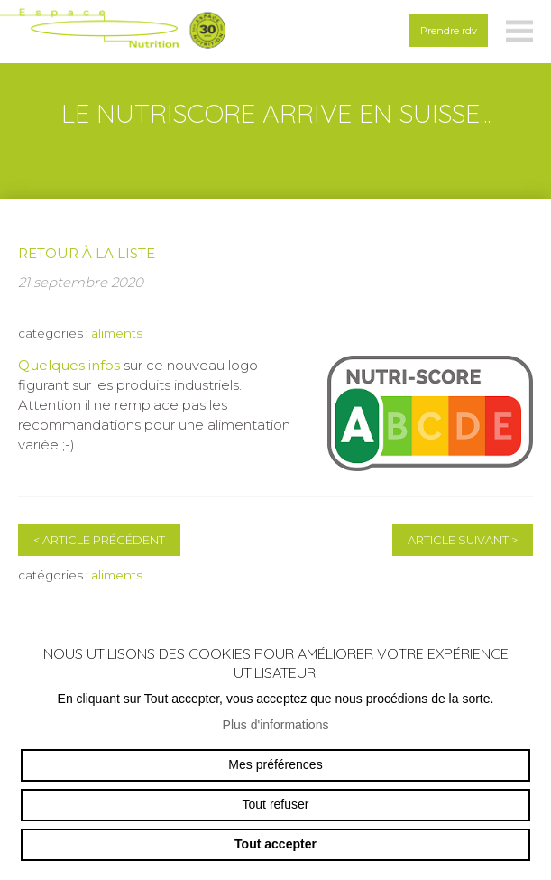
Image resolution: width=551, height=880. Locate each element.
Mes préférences (275, 764)
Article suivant (463, 540)
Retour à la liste (86, 253)
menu (519, 31)
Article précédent (99, 540)
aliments (116, 333)
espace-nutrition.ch (112, 31)
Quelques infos (69, 365)
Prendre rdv (448, 30)
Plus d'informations (276, 725)
